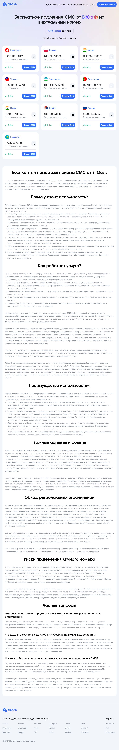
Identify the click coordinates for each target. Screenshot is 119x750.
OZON (67, 728)
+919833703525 (92, 56)
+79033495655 (92, 114)
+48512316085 (53, 56)
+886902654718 (15, 85)
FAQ (92, 4)
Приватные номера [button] (107, 4)
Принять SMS (29, 67)
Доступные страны (55, 4)
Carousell (84, 732)
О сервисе (110, 732)
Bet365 (68, 732)
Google (21, 732)
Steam (36, 728)
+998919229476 (54, 85)
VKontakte (6, 728)
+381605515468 (53, 114)
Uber (83, 724)
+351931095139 (92, 85)
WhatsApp (22, 728)
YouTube (37, 724)
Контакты (110, 724)
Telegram (53, 724)
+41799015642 (14, 56)
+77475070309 (14, 142)
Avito (51, 732)
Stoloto (52, 728)
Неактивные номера (77, 4)
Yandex (21, 724)
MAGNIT (84, 728)
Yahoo (4, 724)
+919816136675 (14, 114)
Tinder (67, 724)
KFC (35, 732)
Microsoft (6, 732)
